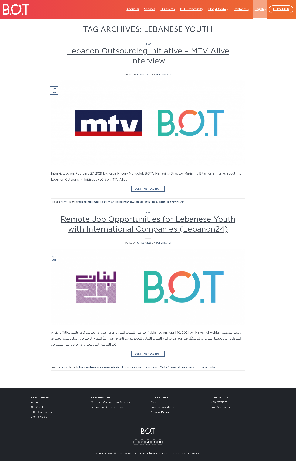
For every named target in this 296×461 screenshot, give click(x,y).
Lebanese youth (141, 201)
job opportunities (123, 201)
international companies (90, 201)
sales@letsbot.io (221, 407)
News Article (174, 366)
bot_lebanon (164, 74)
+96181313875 (219, 402)
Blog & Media (39, 417)
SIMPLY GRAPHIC (190, 453)
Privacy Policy (160, 412)
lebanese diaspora (132, 366)
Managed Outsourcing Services (110, 402)
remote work (178, 201)
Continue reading (148, 189)
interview (109, 201)
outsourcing (164, 201)
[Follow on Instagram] (142, 442)
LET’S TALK (281, 9)
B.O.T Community (41, 412)
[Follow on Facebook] (136, 442)
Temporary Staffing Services (108, 407)
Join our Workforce (163, 407)
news (148, 44)
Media (154, 201)
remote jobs (208, 366)
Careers (155, 402)
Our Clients (38, 407)
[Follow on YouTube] (160, 442)
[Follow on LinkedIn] (154, 442)
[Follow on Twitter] (148, 442)
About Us (37, 402)
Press (198, 366)
